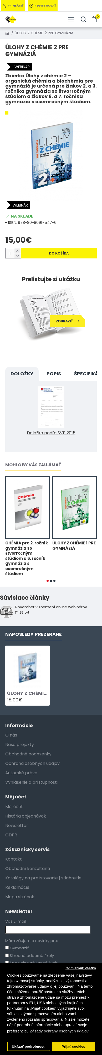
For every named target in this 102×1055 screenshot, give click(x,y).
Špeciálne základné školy (31, 963)
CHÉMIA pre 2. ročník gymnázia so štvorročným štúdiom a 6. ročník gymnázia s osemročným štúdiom (26, 558)
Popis (54, 373)
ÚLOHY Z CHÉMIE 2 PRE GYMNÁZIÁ (27, 693)
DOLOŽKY (22, 373)
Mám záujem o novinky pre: (31, 940)
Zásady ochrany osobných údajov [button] (59, 1031)
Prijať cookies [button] (73, 1046)
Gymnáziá (17, 948)
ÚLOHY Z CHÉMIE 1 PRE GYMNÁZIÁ (74, 545)
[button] (48, 581)
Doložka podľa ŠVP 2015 (51, 433)
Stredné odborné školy (29, 955)
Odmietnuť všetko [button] (80, 968)
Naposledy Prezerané (33, 634)
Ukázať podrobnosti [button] (28, 1046)
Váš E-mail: (16, 921)
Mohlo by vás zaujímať (33, 465)
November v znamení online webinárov (51, 607)
